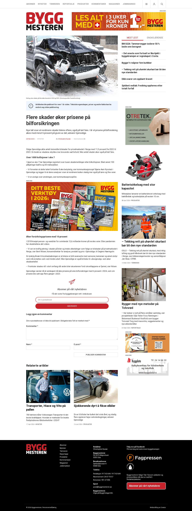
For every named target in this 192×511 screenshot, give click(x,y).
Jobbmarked (129, 4)
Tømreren (54, 4)
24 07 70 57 (108, 477)
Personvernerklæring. (49, 507)
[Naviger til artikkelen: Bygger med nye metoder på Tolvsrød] (144, 284)
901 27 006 (106, 480)
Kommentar (32, 326)
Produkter (83, 4)
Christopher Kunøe (64, 139)
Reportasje (68, 4)
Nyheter (42, 4)
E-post (77, 344)
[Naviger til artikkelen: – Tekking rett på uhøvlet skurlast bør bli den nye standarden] (144, 222)
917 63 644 (106, 474)
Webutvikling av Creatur (158, 507)
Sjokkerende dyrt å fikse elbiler (94, 406)
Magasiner (114, 4)
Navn (29, 344)
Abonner (30, 4)
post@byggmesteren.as (102, 487)
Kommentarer (99, 4)
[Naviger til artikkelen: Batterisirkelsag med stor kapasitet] (144, 165)
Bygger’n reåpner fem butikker (137, 63)
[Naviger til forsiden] (44, 21)
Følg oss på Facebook (136, 447)
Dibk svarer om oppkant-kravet (137, 79)
